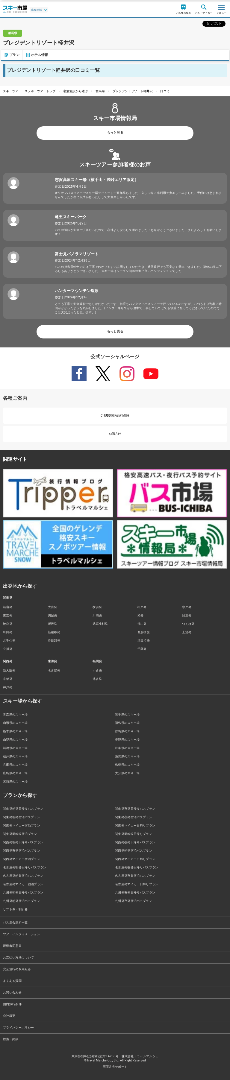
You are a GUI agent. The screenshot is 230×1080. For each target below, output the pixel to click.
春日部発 (54, 640)
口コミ (165, 91)
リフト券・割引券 (15, 909)
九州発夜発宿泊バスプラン (133, 901)
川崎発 (97, 615)
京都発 (7, 678)
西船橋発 (143, 632)
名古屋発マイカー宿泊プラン (23, 884)
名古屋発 (54, 670)
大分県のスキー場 (127, 773)
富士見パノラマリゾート (77, 254)
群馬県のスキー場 (127, 731)
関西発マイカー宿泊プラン (21, 859)
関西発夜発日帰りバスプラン (135, 842)
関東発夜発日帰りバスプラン (135, 808)
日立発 (186, 615)
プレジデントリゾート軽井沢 (133, 91)
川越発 (52, 615)
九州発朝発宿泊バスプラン (21, 901)
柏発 (140, 615)
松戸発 (142, 607)
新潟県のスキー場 (15, 748)
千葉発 (142, 649)
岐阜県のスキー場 (127, 748)
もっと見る (115, 133)
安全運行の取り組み (17, 969)
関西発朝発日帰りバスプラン (23, 842)
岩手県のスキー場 (127, 714)
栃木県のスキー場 (15, 731)
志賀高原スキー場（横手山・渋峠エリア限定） (97, 179)
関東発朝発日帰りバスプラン (23, 808)
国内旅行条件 (12, 1004)
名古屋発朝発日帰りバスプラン (24, 867)
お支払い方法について (18, 957)
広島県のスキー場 (15, 773)
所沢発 (52, 623)
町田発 (7, 632)
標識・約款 (11, 1039)
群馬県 (100, 91)
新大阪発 (9, 670)
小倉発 (97, 670)
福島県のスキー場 (127, 722)
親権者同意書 (12, 945)
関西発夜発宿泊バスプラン (21, 850)
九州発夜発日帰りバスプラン (135, 892)
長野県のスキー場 (127, 739)
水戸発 (186, 607)
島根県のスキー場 (127, 764)
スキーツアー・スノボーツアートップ (29, 91)
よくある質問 (12, 980)
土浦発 (186, 632)
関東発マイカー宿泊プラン (21, 825)
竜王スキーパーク (71, 217)
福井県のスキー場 (15, 756)
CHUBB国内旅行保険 (115, 415)
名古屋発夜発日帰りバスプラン (136, 867)
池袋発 (7, 623)
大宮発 (52, 607)
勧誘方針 (115, 433)
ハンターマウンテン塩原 (77, 290)
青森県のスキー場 (15, 714)
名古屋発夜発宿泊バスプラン (135, 875)
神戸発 (7, 687)
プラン (11, 55)
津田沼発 (143, 640)
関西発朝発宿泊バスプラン (133, 850)
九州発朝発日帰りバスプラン (23, 892)
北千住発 (9, 640)
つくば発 (188, 623)
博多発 (97, 678)
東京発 (7, 615)
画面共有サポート (115, 1066)
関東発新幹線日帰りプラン (133, 834)
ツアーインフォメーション (21, 934)
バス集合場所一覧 (15, 922)
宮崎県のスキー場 (15, 781)
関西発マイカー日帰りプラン (135, 859)
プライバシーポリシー (18, 1027)
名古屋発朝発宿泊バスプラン (23, 875)
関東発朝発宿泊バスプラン (21, 817)
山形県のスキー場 (15, 722)
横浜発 (97, 607)
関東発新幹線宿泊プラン (20, 834)
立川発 (7, 649)
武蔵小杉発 (100, 623)
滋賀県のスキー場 (127, 756)
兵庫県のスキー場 (15, 764)
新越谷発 (54, 632)
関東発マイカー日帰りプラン (135, 825)
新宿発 (7, 607)
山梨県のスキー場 (15, 739)
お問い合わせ (12, 992)
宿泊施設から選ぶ (75, 91)
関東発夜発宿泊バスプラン (133, 817)
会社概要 (9, 1015)
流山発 (142, 623)
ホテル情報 (36, 55)
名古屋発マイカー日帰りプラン (136, 884)
